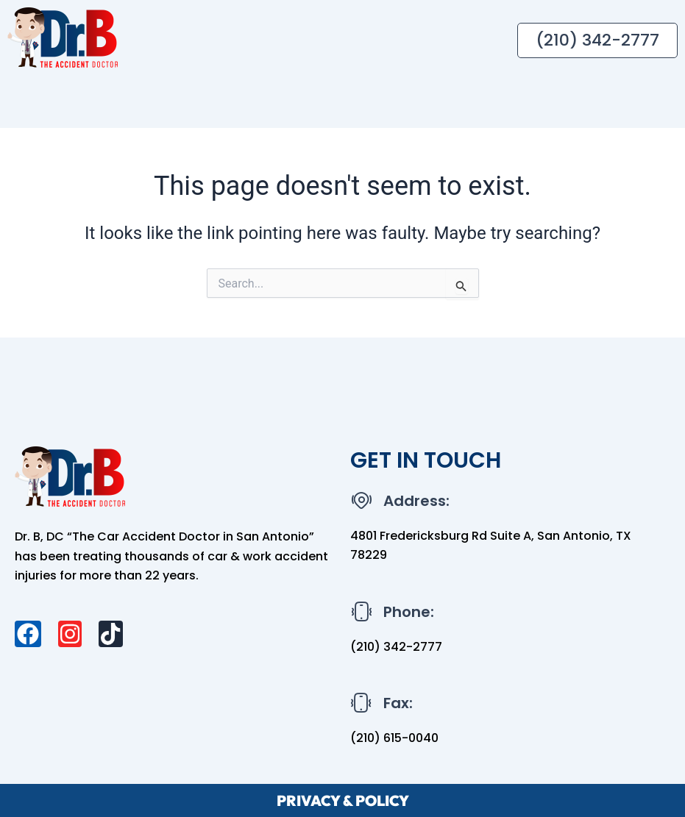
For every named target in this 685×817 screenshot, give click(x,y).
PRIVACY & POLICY (343, 800)
